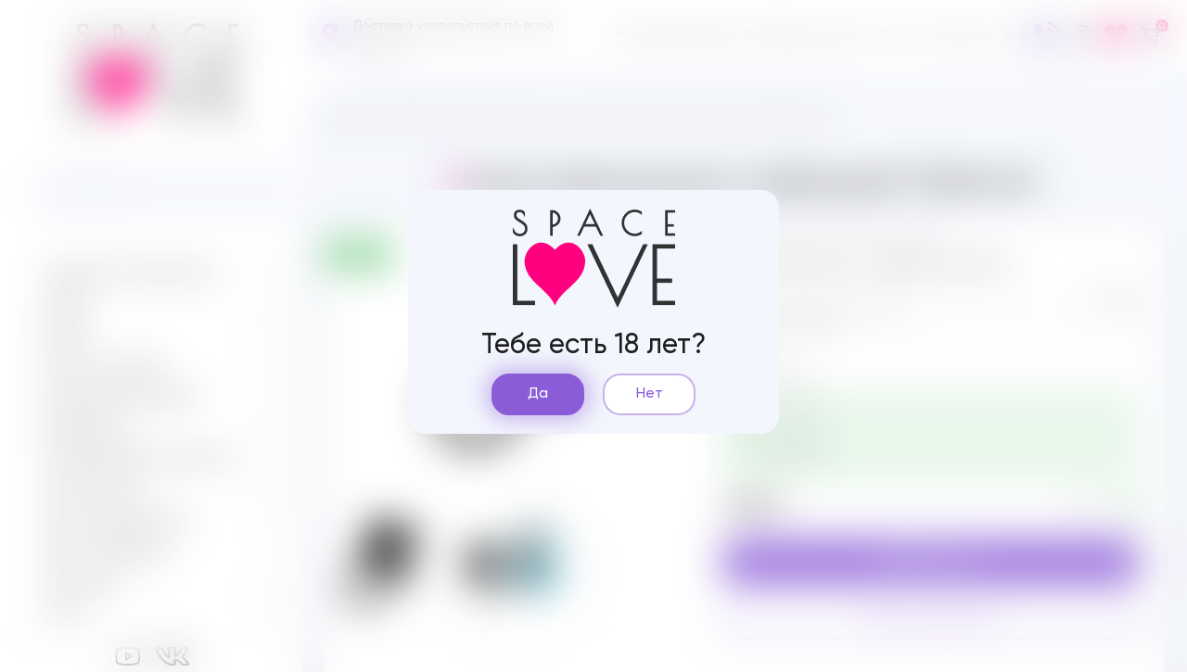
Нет (649, 394)
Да (538, 394)
